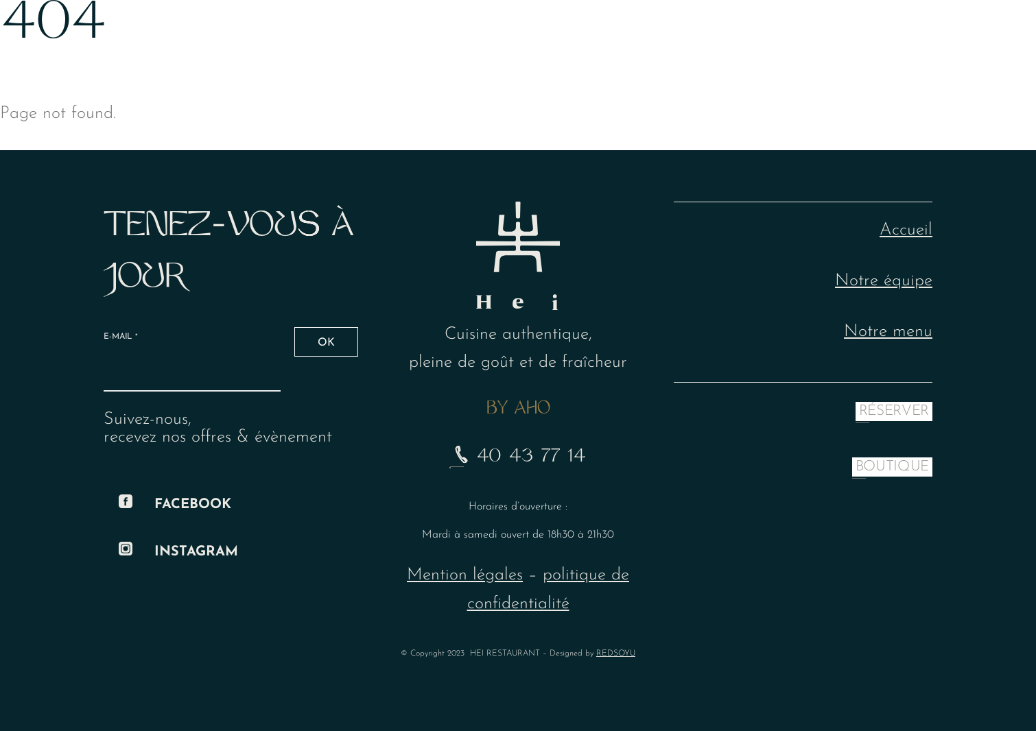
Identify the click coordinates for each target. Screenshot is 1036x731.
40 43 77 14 (517, 457)
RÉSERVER (894, 411)
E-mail (121, 337)
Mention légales (465, 575)
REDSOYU (615, 653)
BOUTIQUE (892, 466)
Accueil (906, 230)
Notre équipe (883, 280)
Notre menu (888, 331)
